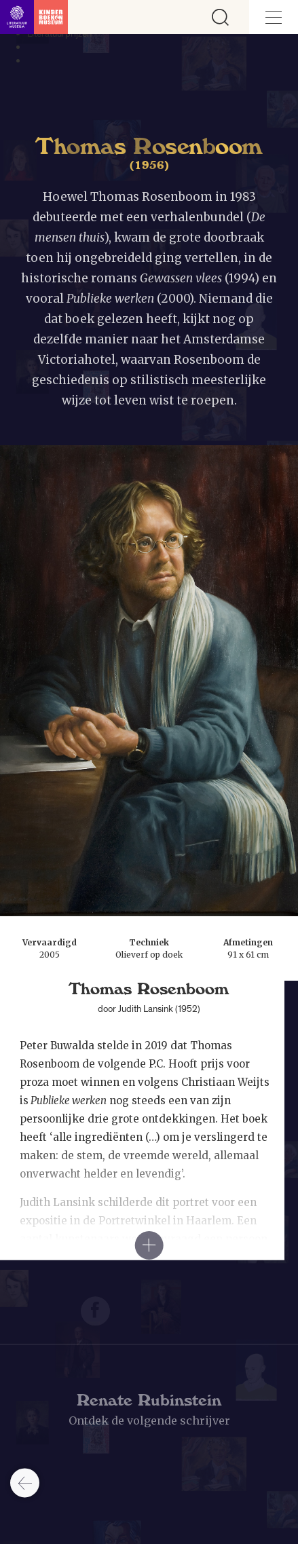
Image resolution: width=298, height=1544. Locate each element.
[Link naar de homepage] (34, 17)
